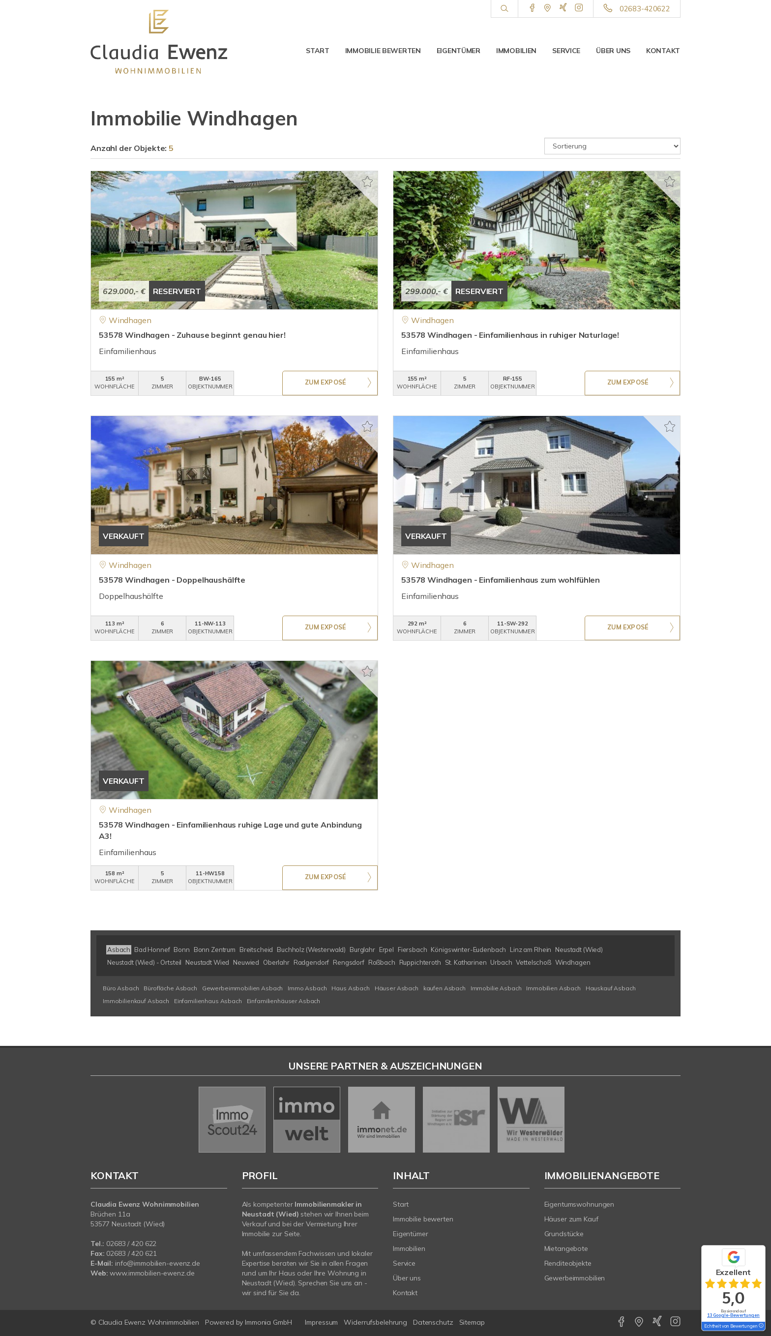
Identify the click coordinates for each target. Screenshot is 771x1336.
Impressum (321, 1322)
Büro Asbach (121, 988)
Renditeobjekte (568, 1263)
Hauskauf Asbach (611, 988)
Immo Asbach (307, 988)
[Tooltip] (761, 1326)
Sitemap (472, 1322)
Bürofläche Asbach (170, 988)
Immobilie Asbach (496, 988)
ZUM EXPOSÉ (325, 383)
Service (566, 50)
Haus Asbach (350, 988)
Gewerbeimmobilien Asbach (242, 988)
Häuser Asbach (396, 988)
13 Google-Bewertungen (733, 1315)
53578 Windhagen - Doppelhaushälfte (172, 580)
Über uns (613, 50)
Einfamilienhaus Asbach (208, 1001)
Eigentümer (458, 50)
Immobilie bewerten (383, 50)
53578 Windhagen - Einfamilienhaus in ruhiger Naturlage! (510, 335)
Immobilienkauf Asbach (136, 1001)
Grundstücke (564, 1233)
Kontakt (663, 50)
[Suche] (504, 9)
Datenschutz (433, 1322)
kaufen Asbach (444, 988)
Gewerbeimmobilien (574, 1278)
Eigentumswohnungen (579, 1204)
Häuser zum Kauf (571, 1219)
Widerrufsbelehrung (375, 1322)
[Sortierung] (612, 146)
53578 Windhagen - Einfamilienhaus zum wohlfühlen (500, 580)
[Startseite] (158, 41)
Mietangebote (566, 1248)
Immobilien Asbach (553, 988)
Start (317, 50)
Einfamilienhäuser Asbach (284, 1001)
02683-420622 (645, 8)
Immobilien (516, 50)
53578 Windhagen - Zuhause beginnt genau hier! (192, 335)
